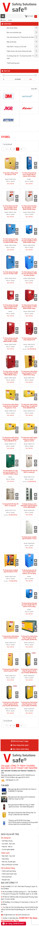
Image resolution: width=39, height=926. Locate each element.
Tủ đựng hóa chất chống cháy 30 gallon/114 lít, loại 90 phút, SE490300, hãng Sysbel (29, 704)
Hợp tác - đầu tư (7, 846)
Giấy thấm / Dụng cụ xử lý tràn (16, 46)
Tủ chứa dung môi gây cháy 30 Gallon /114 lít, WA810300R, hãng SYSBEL (29, 307)
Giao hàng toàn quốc (20, 745)
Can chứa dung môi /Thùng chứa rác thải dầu (21, 37)
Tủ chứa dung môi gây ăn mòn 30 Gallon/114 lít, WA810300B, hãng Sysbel (10, 241)
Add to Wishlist (16, 163)
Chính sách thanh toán (9, 874)
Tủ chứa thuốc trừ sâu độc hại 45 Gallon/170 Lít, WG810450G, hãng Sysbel (10, 473)
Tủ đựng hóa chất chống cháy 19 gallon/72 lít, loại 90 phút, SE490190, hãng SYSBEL (29, 638)
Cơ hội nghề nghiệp (8, 849)
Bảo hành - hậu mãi (8, 856)
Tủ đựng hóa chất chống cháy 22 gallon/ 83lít (10, 670)
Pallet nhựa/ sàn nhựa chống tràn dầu (19, 51)
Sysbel (10, 20)
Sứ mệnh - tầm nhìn (8, 844)
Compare (16, 167)
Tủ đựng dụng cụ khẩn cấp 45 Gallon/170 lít (10, 571)
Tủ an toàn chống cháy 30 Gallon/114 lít (10, 173)
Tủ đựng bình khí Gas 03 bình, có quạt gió (10, 504)
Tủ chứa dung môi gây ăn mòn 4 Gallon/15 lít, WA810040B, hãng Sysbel (29, 241)
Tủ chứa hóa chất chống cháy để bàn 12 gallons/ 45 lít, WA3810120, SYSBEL (29, 407)
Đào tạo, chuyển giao (9, 862)
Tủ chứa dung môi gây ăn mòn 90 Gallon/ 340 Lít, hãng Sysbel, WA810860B (29, 274)
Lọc (30, 79)
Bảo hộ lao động (12, 28)
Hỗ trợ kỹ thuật (7, 877)
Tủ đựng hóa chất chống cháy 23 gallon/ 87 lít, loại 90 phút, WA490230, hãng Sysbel (10, 704)
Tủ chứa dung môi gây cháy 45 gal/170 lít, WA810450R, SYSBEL (10, 339)
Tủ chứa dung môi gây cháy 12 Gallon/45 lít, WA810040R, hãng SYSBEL (10, 307)
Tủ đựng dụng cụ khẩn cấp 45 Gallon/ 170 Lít (29, 537)
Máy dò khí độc (11, 42)
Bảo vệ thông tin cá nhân (10, 864)
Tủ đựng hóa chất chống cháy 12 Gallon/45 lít (10, 637)
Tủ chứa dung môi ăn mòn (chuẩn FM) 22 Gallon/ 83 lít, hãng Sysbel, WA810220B (29, 175)
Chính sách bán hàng (9, 871)
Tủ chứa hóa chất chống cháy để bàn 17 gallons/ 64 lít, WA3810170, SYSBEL (10, 440)
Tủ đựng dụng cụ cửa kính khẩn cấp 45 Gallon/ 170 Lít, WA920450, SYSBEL (29, 506)
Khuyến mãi (6, 880)
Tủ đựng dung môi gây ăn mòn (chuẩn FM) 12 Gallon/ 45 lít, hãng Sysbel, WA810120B (29, 605)
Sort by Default (5, 144)
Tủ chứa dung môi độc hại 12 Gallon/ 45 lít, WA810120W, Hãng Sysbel (10, 208)
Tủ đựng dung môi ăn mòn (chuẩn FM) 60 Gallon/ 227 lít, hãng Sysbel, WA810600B (29, 572)
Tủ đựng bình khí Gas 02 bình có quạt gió (29, 471)
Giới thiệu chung (7, 841)
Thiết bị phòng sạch (13, 63)
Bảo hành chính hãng (20, 749)
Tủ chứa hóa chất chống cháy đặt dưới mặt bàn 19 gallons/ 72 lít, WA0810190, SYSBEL (10, 407)
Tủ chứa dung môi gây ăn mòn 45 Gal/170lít (10, 272)
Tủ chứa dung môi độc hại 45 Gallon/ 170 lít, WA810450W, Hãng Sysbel (29, 208)
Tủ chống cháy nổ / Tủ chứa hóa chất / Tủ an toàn (21, 57)
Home (4, 20)
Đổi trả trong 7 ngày (19, 741)
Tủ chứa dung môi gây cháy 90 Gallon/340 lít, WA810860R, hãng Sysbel (10, 374)
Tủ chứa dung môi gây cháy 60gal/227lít (29, 339)
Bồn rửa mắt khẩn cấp (14, 32)
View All (33, 89)
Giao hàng (5, 859)
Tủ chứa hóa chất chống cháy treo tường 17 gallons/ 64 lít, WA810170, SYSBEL (29, 440)
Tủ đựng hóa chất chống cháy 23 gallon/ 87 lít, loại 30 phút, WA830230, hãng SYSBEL (29, 671)
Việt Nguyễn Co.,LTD (12, 780)
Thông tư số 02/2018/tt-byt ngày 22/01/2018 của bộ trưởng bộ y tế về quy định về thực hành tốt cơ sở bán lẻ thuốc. (23, 822)
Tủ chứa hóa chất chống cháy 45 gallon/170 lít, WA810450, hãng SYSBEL (29, 374)
